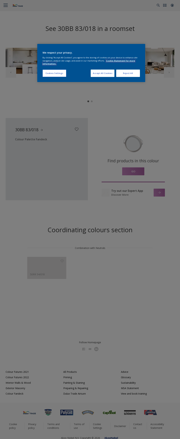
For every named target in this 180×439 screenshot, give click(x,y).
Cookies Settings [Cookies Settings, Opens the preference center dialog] (54, 73)
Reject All (128, 73)
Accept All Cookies (102, 73)
